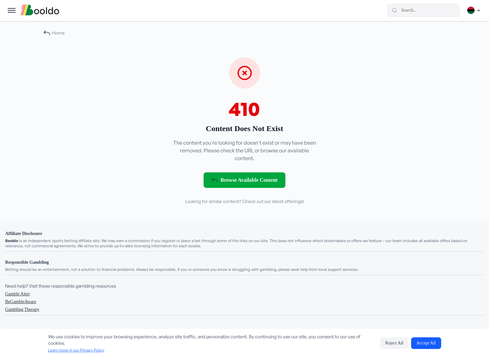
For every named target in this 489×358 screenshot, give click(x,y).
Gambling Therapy (22, 309)
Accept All (426, 343)
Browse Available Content (244, 180)
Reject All (394, 343)
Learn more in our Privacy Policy (76, 350)
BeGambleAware (20, 301)
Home (54, 33)
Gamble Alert (17, 294)
